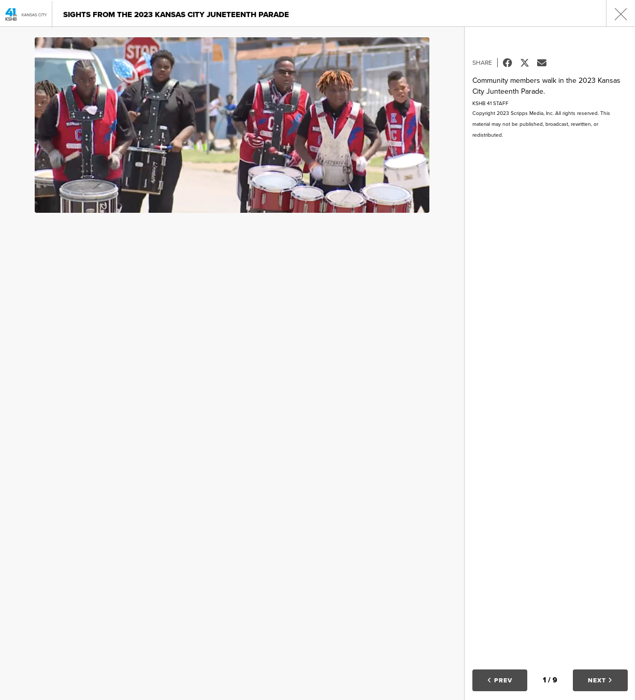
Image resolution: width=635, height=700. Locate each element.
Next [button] (600, 680)
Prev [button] (499, 680)
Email (545, 62)
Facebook (511, 62)
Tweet (528, 62)
